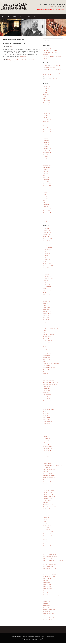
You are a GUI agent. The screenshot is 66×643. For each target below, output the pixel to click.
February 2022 (46, 113)
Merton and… (46, 471)
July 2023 (45, 96)
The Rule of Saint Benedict (49, 574)
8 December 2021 (47, 297)
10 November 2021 (48, 238)
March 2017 (46, 202)
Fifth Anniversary (47, 394)
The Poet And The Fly (48, 572)
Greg (44, 411)
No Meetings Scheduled (48, 494)
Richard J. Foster (47, 525)
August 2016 (46, 215)
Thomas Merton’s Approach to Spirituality (53, 595)
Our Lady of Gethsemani (49, 509)
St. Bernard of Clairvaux (48, 546)
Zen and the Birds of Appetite (50, 617)
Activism (45, 330)
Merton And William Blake (49, 469)
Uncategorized (46, 605)
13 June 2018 (46, 272)
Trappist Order (46, 601)
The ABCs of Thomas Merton (50, 556)
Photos (28, 16)
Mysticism (45, 479)
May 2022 (45, 109)
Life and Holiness (47, 452)
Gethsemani (46, 405)
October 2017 (46, 188)
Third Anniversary (47, 588)
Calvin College (46, 351)
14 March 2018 (46, 284)
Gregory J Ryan (46, 415)
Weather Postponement (49, 609)
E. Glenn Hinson (47, 388)
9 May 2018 (46, 320)
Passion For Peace (47, 513)
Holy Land (45, 427)
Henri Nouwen (46, 423)
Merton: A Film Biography (49, 475)
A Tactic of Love (46, 326)
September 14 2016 (48, 531)
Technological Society (48, 552)
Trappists (45, 603)
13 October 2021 (47, 276)
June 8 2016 (46, 444)
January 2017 (46, 206)
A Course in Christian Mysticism (50, 324)
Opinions (45, 502)
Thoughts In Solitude (48, 597)
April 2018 (45, 175)
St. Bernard (46, 543)
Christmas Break (47, 357)
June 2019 (45, 159)
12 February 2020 (47, 255)
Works (14, 16)
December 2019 (47, 146)
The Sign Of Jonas (47, 578)
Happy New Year (47, 417)
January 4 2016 (46, 438)
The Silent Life (46, 580)
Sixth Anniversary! (47, 536)
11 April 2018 (46, 241)
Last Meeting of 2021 (48, 448)
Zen (44, 615)
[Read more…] (23, 56)
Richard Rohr (46, 527)
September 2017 (47, 190)
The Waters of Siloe (47, 582)
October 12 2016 (47, 500)
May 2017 (45, 198)
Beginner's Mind (47, 344)
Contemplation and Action (49, 367)
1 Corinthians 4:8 (47, 228)
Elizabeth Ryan (46, 390)
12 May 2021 (46, 261)
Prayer (44, 521)
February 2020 (46, 142)
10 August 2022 (47, 230)
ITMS (44, 432)
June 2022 (45, 107)
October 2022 (46, 102)
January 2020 (46, 144)
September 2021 (47, 119)
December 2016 (47, 208)
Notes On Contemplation (49, 496)
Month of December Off (49, 477)
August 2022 (46, 105)
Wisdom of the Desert (48, 613)
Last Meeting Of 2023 (48, 450)
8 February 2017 (47, 299)
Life (2, 16)
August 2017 (46, 192)
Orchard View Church (48, 504)
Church (25, 639)
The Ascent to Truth (48, 558)
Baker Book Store (47, 342)
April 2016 (45, 221)
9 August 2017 (46, 315)
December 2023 (47, 90)
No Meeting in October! (48, 58)
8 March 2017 (46, 307)
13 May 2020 (46, 274)
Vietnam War (46, 607)
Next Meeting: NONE (48, 48)
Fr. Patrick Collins (47, 398)
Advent (45, 332)
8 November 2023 (47, 313)
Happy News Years (47, 419)
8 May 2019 (46, 309)
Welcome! (55, 76)
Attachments (46, 338)
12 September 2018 (48, 265)
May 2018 (45, 173)
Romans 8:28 (46, 529)
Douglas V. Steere (47, 386)
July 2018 (45, 171)
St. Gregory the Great (48, 548)
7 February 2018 (47, 295)
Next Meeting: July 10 (48, 486)
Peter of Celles (46, 515)
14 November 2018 (48, 286)
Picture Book (46, 517)
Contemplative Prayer (48, 369)
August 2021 (46, 121)
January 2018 (46, 181)
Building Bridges (47, 349)
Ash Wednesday (10, 59)
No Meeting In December (49, 490)
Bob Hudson (46, 347)
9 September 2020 (47, 322)
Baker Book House (47, 340)
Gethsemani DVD (47, 407)
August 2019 (46, 154)
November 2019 (47, 148)
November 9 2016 (47, 498)
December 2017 (47, 183)
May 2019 (45, 161)
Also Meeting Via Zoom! (48, 334)
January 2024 (46, 88)
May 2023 (45, 98)
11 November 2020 (48, 247)
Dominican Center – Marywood (50, 382)
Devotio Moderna (47, 378)
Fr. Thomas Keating (47, 400)
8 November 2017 (47, 311)
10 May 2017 (46, 236)
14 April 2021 (46, 280)
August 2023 (46, 94)
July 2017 (45, 194)
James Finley (46, 436)
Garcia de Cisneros (47, 403)
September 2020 (47, 132)
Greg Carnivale (46, 413)
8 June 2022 (46, 305)
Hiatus (44, 425)
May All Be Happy (47, 461)
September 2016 (47, 212)
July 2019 (45, 156)
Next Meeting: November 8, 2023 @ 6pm (52, 56)
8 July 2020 (45, 303)
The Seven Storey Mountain (49, 576)
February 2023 (46, 100)
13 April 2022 (46, 268)
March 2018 (46, 177)
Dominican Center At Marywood (50, 384)
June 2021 (45, 123)
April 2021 (45, 125)
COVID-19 (45, 373)
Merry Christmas (47, 467)
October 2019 (46, 150)
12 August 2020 (47, 253)
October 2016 (46, 210)
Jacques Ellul (46, 434)
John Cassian (46, 440)
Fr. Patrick (45, 396)
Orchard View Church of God (50, 506)
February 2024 (46, 86)
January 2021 (46, 127)
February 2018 (46, 179)
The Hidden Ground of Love (49, 564)
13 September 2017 (48, 278)
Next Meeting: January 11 (49, 484)
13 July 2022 (46, 270)
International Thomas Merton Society (52, 430)
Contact (22, 16)
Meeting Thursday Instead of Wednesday (24, 59)
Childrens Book (46, 355)
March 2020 (46, 140)
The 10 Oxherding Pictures (49, 554)
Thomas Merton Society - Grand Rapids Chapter (14, 6)
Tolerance (45, 599)
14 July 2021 (46, 282)
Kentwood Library (47, 446)
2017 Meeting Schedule (48, 290)
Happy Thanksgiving (47, 421)
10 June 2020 (46, 234)
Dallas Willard (46, 376)
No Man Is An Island (47, 488)
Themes (8, 16)
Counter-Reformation (48, 371)
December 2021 (47, 115)
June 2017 (45, 196)
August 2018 (46, 169)
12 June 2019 (46, 259)
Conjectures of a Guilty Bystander (51, 363)
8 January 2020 (46, 301)
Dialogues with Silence (48, 380)
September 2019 (47, 152)
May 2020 (45, 138)
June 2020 (45, 136)
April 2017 (45, 200)
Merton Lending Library (48, 473)
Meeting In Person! (47, 463)
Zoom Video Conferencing (49, 619)
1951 (44, 288)
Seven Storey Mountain (48, 533)
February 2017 (46, 204)
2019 (44, 292)
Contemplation (46, 365)
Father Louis (46, 392)
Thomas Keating (47, 590)
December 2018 (47, 165)
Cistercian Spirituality (48, 359)
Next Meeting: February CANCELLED (14, 43)
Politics (45, 519)
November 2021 (47, 117)
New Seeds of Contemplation (50, 482)
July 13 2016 (46, 442)
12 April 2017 (46, 251)
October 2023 (46, 92)
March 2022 (46, 111)
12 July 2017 (46, 257)
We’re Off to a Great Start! (52, 79)
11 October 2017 (47, 249)
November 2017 (47, 185)
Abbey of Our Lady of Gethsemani (51, 328)
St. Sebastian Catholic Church (50, 550)
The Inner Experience (48, 566)
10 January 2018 (47, 232)
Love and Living (46, 457)
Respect (45, 523)
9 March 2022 (46, 317)
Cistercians (45, 361)
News (52, 6)
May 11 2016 (46, 459)
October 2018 (46, 167)
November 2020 (47, 129)
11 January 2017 (47, 243)
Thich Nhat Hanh (47, 586)
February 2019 (46, 163)
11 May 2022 (46, 245)
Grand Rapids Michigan (48, 409)
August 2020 (46, 134)
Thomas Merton (47, 592)
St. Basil (45, 541)
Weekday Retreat (47, 611)
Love (44, 454)
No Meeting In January (14, 61)
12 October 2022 (47, 263)
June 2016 (45, 217)
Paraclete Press (47, 511)
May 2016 (45, 219)
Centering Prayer (47, 353)
